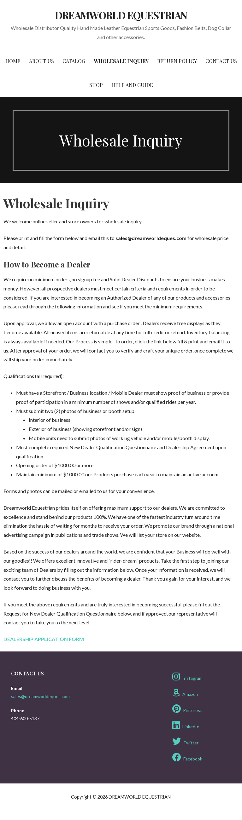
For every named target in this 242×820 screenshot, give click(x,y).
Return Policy (177, 61)
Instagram (187, 676)
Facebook (187, 757)
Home (13, 61)
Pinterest (187, 708)
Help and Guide (132, 85)
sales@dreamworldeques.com (40, 696)
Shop (96, 85)
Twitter (185, 741)
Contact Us (221, 61)
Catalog (73, 61)
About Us (41, 61)
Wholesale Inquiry (121, 61)
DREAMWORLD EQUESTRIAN (121, 15)
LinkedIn (185, 725)
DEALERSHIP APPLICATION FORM (43, 639)
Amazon (185, 692)
